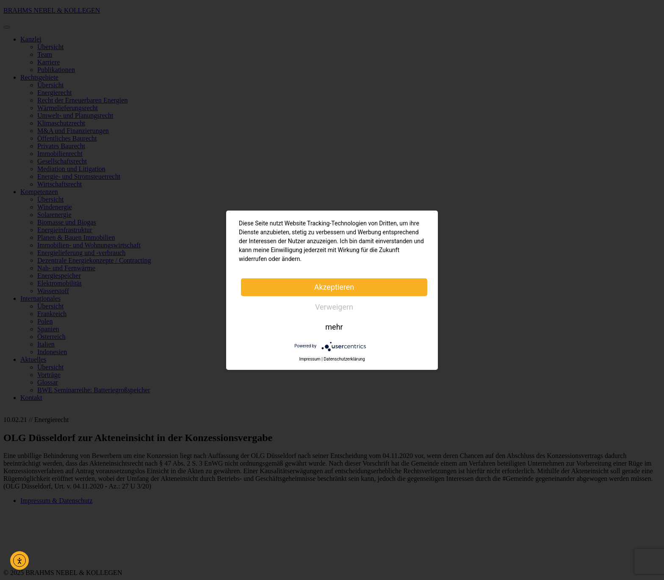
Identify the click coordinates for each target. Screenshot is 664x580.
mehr (334, 326)
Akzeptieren (334, 287)
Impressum (309, 359)
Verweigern (334, 306)
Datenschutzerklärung (344, 359)
